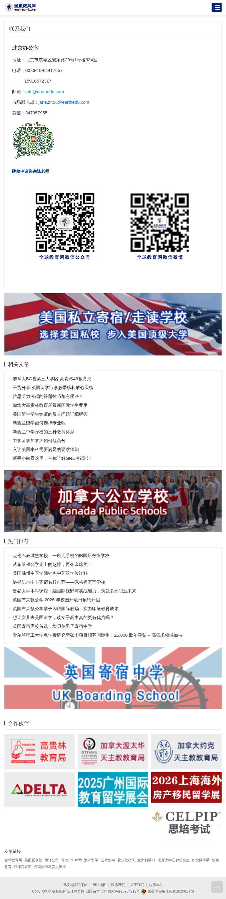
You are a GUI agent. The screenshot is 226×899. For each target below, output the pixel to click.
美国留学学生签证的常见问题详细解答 (50, 413)
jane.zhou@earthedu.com (64, 102)
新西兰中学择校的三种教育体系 (43, 431)
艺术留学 (108, 860)
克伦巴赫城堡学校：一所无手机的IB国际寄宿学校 (61, 555)
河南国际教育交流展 (50, 867)
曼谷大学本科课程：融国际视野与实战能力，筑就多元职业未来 (74, 590)
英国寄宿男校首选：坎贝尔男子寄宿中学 (52, 626)
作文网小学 (201, 860)
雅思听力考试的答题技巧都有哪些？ (48, 396)
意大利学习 (146, 860)
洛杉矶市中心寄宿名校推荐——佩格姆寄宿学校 (59, 581)
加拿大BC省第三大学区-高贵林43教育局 (52, 378)
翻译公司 (52, 860)
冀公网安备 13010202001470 (167, 891)
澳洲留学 (91, 860)
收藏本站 (156, 885)
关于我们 (137, 885)
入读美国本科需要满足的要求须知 (46, 449)
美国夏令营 (33, 860)
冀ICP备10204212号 (124, 891)
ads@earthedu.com (44, 91)
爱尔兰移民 (126, 860)
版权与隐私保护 (75, 885)
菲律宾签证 (22, 867)
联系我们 (118, 885)
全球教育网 (13, 860)
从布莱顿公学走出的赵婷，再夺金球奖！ (52, 564)
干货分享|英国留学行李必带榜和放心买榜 (53, 387)
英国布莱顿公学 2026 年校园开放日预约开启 (56, 599)
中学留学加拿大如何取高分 (39, 440)
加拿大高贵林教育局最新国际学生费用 (50, 405)
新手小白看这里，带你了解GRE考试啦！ (53, 458)
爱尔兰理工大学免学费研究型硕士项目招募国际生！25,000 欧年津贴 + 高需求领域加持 (97, 635)
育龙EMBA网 (71, 860)
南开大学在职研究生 (174, 860)
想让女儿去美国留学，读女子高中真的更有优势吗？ (63, 617)
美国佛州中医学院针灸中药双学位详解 (50, 573)
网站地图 (99, 885)
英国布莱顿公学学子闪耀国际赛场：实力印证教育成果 (66, 608)
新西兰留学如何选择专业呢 (39, 422)
